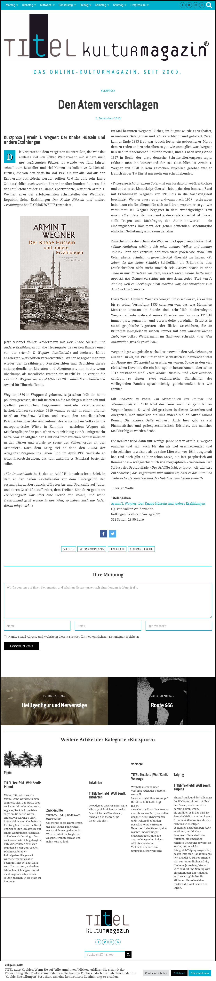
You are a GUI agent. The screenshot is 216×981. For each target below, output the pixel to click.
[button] (128, 954)
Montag (10, 5)
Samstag (100, 5)
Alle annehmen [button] (200, 973)
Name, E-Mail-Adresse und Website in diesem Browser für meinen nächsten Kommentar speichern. (74, 636)
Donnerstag (66, 5)
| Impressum (138, 5)
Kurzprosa (108, 90)
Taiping (179, 775)
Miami (8, 772)
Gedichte (68, 549)
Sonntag (118, 5)
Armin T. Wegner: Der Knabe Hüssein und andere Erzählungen (158, 503)
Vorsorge (137, 764)
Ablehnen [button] (179, 973)
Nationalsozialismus (92, 549)
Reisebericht (117, 549)
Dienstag (27, 5)
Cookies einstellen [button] (156, 973)
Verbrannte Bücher (141, 549)
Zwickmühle (54, 810)
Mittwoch (46, 5)
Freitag (84, 5)
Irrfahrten (95, 783)
